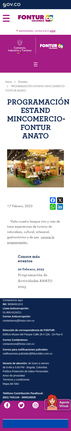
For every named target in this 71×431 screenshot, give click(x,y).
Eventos (22, 81)
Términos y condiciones (16, 379)
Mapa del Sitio (11, 383)
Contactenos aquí (13, 300)
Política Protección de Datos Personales (25, 371)
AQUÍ (52, 31)
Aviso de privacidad (14, 375)
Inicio (8, 81)
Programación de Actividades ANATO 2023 (35, 281)
